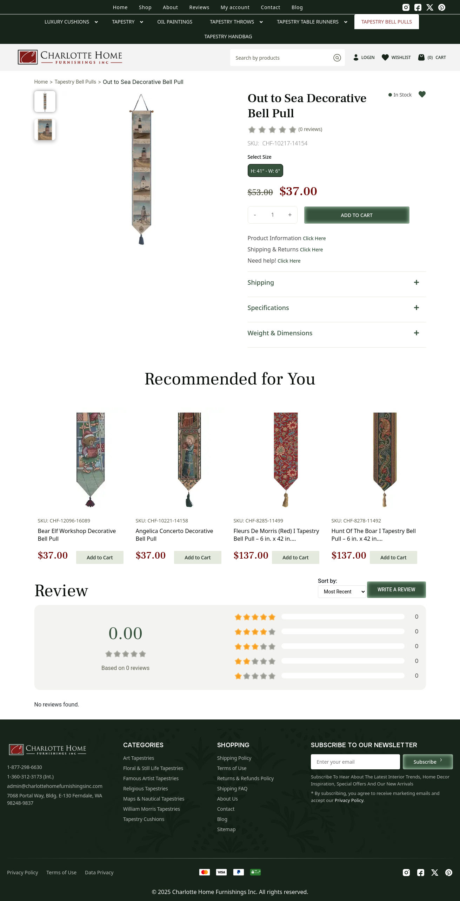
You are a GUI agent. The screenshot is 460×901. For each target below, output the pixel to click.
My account (235, 7)
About (170, 7)
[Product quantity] (272, 214)
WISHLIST (396, 57)
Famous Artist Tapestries (151, 778)
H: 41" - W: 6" (265, 170)
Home (120, 7)
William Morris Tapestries (151, 808)
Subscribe (428, 761)
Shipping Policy (234, 758)
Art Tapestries (138, 758)
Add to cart (357, 215)
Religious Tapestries (145, 788)
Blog (297, 7)
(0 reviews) (310, 129)
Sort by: (327, 581)
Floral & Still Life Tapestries (153, 768)
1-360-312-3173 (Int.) (30, 776)
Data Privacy (99, 872)
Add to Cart (100, 557)
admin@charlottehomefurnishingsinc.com (54, 786)
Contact (270, 7)
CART (432, 57)
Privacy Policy (349, 800)
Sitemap (226, 829)
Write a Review (396, 589)
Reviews (199, 7)
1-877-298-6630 (24, 767)
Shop (145, 7)
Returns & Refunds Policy (245, 778)
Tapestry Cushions (143, 819)
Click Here (314, 238)
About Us (227, 798)
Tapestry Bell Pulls (75, 82)
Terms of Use (232, 768)
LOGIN (364, 57)
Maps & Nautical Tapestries (153, 798)
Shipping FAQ (232, 788)
